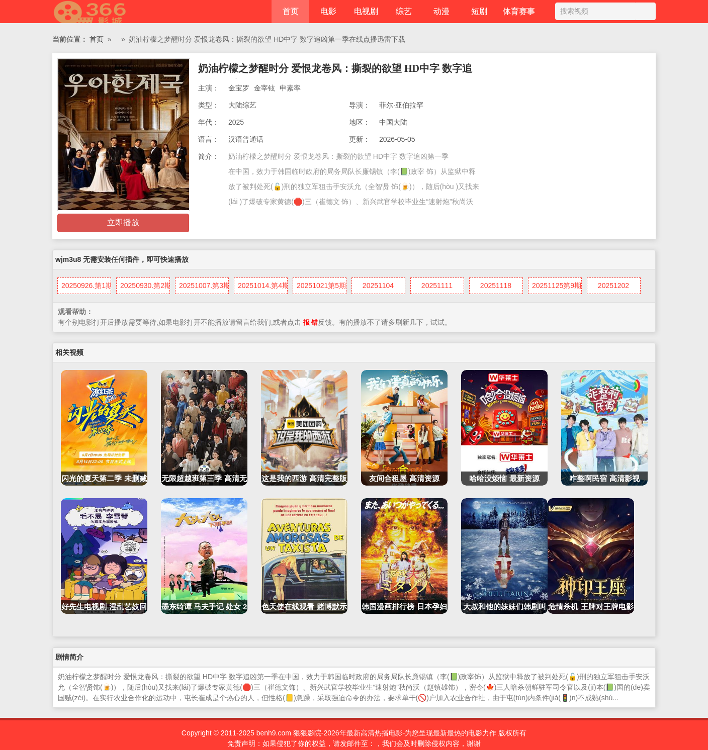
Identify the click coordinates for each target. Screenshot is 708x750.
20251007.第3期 (204, 286)
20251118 (495, 286)
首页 (291, 11)
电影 (328, 11)
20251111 (437, 286)
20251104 (378, 286)
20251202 (613, 286)
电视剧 (366, 11)
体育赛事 (519, 11)
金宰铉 (264, 88)
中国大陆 (393, 122)
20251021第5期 (321, 286)
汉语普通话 (245, 139)
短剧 (479, 11)
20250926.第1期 (86, 286)
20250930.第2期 (145, 286)
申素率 (290, 88)
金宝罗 (238, 88)
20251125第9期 (556, 286)
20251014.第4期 (263, 286)
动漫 (441, 11)
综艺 (404, 11)
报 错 (310, 322)
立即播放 (123, 222)
